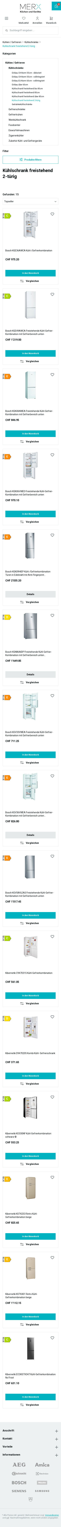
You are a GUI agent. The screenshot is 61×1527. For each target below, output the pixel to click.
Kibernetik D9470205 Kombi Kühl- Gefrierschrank (30, 1053)
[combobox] (34, 30)
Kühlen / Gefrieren (15, 62)
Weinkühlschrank (17, 120)
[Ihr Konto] (37, 20)
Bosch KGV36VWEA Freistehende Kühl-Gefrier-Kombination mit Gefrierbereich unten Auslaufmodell (29, 814)
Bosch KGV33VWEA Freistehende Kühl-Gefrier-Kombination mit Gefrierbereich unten (29, 734)
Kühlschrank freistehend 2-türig (26, 100)
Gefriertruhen (16, 114)
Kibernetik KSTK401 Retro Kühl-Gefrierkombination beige (21, 1296)
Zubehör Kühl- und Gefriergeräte (25, 141)
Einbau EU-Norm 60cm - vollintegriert (28, 81)
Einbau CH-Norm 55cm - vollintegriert (28, 77)
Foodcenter (14, 125)
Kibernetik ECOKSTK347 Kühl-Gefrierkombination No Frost (30, 1376)
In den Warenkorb (30, 273)
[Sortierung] (30, 201)
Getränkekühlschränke (22, 104)
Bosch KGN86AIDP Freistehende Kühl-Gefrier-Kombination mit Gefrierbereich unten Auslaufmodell (28, 654)
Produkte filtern (30, 159)
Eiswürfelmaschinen (19, 130)
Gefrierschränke (17, 109)
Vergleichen (32, 281)
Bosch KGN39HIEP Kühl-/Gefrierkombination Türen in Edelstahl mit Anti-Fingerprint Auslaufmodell (27, 573)
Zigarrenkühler (16, 135)
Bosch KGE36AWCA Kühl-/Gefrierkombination (28, 250)
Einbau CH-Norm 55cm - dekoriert (26, 73)
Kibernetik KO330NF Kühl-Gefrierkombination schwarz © (28, 1135)
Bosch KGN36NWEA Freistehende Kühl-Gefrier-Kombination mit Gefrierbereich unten (29, 413)
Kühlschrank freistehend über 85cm (28, 96)
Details (30, 594)
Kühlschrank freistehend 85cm (26, 92)
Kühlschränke (16, 68)
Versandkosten (52, 1515)
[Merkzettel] (24, 20)
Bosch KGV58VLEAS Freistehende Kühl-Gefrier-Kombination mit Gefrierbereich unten (29, 894)
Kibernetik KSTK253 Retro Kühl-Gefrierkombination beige (21, 1215)
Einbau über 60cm (20, 85)
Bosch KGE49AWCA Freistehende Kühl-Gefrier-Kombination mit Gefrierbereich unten (29, 332)
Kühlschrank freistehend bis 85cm (27, 88)
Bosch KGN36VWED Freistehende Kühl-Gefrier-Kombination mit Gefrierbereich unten (29, 493)
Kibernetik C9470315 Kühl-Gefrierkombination (28, 973)
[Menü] (6, 18)
